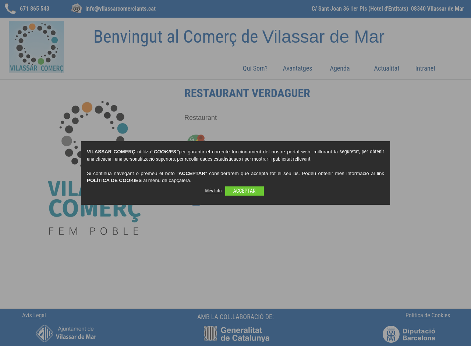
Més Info (213, 190)
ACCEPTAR (244, 191)
